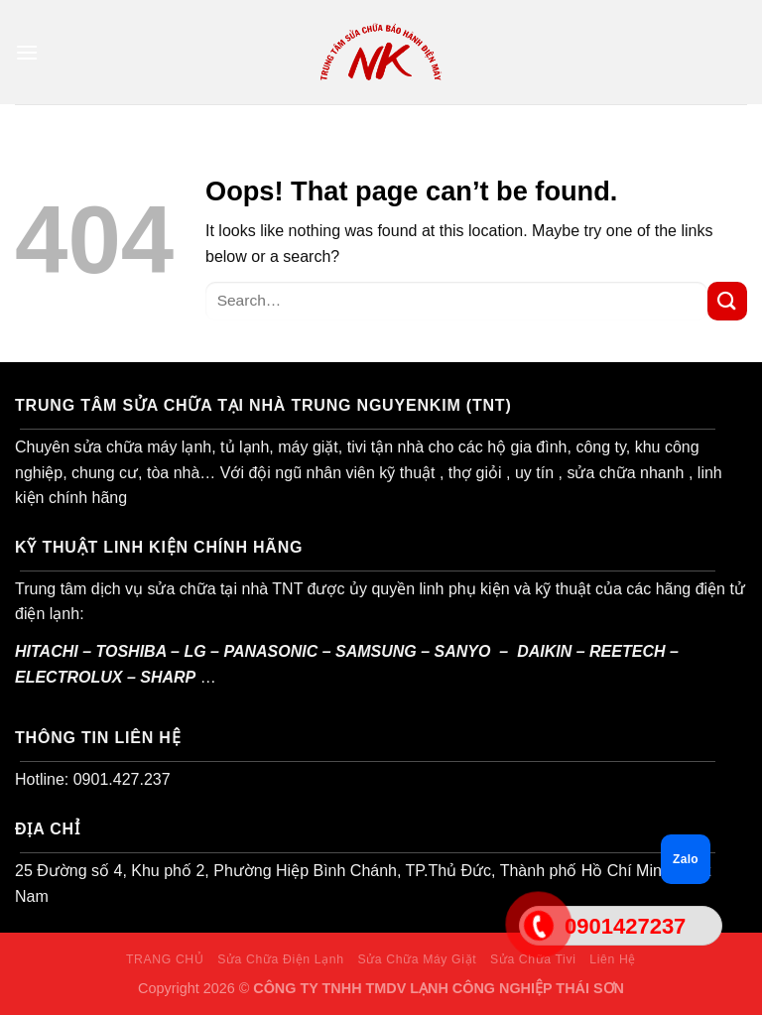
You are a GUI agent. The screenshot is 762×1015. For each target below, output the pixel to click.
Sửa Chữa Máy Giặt (416, 959)
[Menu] (27, 52)
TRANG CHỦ (164, 959)
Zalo (685, 859)
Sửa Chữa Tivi (533, 959)
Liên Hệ (612, 959)
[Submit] (727, 301)
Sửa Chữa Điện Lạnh (280, 959)
